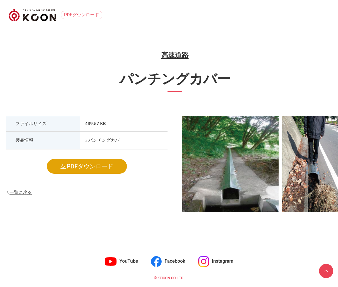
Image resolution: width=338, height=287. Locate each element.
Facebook (175, 261)
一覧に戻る (20, 192)
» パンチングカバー (104, 140)
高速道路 (175, 55)
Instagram (223, 261)
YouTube (128, 261)
